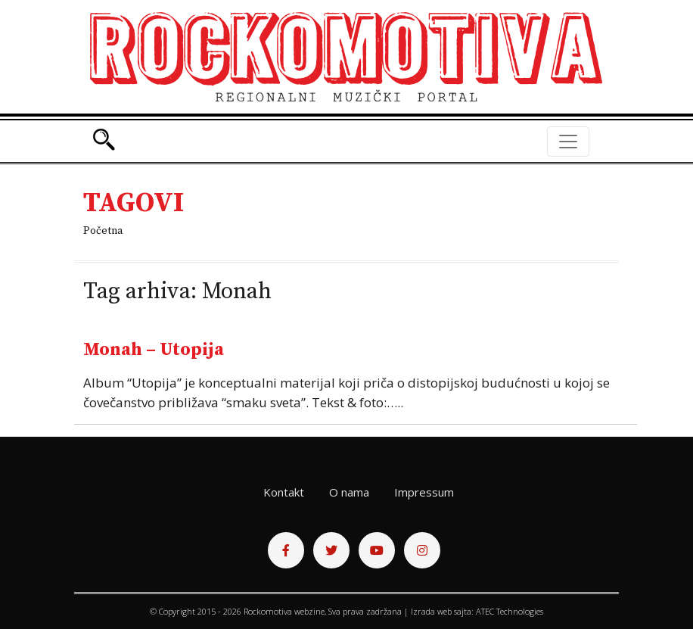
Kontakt (283, 492)
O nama (349, 492)
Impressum (424, 492)
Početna (103, 231)
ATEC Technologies (509, 611)
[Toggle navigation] (568, 141)
